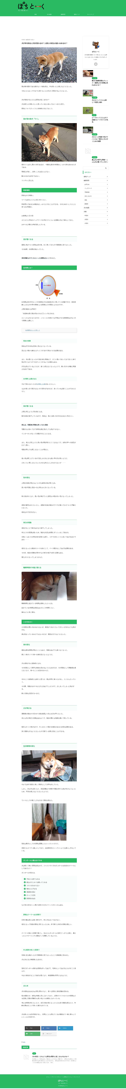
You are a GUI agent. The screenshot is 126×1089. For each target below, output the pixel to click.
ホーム (47, 1077)
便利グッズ (77, 14)
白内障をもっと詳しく (32, 330)
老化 (24, 1040)
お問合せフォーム (67, 1077)
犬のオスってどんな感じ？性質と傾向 (93, 118)
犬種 (35, 14)
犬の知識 (49, 14)
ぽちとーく (63, 1081)
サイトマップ (90, 14)
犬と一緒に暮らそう (63, 1084)
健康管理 (63, 14)
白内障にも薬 (40, 384)
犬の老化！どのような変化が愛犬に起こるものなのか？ (57, 1054)
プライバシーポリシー (56, 1077)
